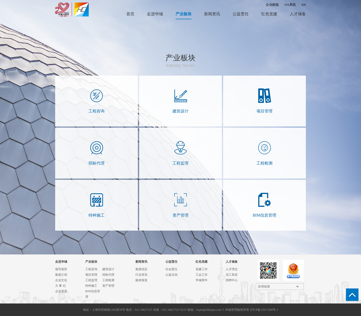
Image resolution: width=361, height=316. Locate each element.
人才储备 (298, 14)
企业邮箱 (272, 5)
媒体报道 (141, 280)
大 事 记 (60, 285)
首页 (130, 14)
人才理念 (232, 269)
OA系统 (290, 5)
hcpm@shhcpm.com (209, 309)
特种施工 (91, 285)
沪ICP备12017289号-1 (264, 309)
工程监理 (91, 280)
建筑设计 (108, 269)
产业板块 (183, 14)
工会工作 (202, 274)
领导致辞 (61, 269)
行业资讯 (141, 274)
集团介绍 (61, 274)
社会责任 (171, 269)
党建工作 (202, 269)
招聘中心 (232, 280)
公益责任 (241, 14)
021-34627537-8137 (174, 309)
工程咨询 (91, 269)
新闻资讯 (212, 14)
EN (304, 5)
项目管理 (91, 274)
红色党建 (269, 14)
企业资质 (61, 291)
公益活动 (171, 274)
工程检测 (108, 280)
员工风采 (232, 274)
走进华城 (155, 14)
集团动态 (141, 269)
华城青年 (202, 280)
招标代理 (108, 274)
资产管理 (108, 285)
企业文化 (61, 280)
